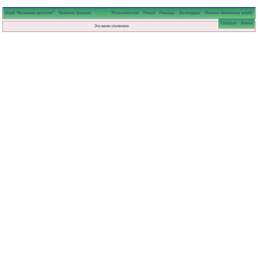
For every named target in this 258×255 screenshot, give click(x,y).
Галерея (228, 23)
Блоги (246, 23)
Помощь (167, 13)
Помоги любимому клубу (229, 13)
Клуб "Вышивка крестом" (29, 13)
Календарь (190, 13)
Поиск (149, 13)
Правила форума (75, 13)
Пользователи (125, 13)
